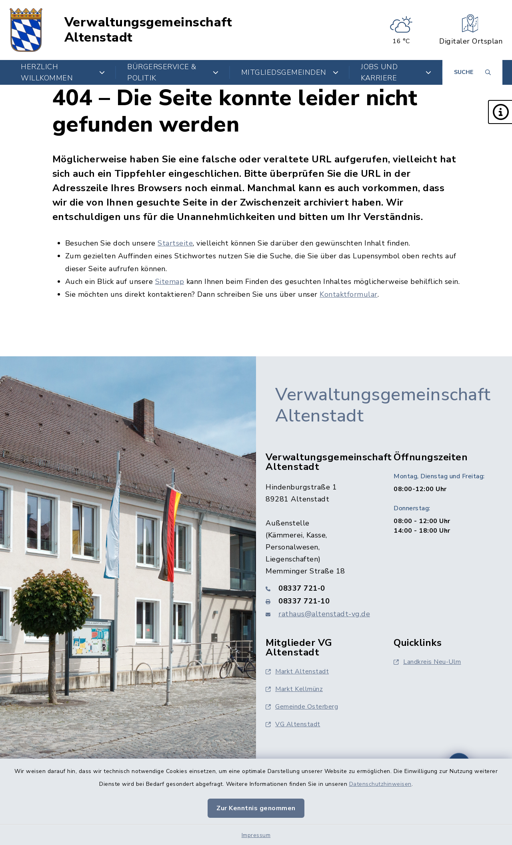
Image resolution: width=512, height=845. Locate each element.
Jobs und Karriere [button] (396, 72)
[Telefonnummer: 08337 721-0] (320, 588)
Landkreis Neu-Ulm (427, 661)
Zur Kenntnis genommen (256, 808)
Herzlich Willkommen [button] (63, 72)
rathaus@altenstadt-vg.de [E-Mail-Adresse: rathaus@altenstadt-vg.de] (324, 614)
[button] (500, 112)
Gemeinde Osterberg (302, 706)
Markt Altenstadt (297, 671)
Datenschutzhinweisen (380, 784)
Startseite (175, 243)
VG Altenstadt (293, 724)
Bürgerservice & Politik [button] (173, 72)
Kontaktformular (349, 294)
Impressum (256, 835)
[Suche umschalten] (472, 72)
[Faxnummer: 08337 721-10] (320, 601)
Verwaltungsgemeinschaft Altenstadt (148, 30)
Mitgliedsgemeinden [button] (290, 72)
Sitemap (169, 281)
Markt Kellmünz (294, 689)
